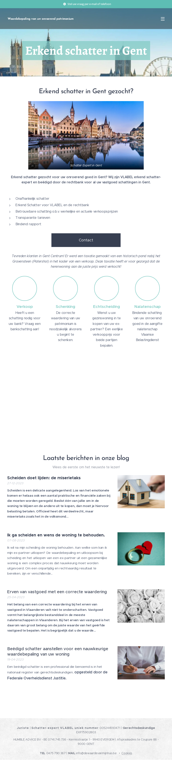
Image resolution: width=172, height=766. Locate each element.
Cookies (126, 753)
